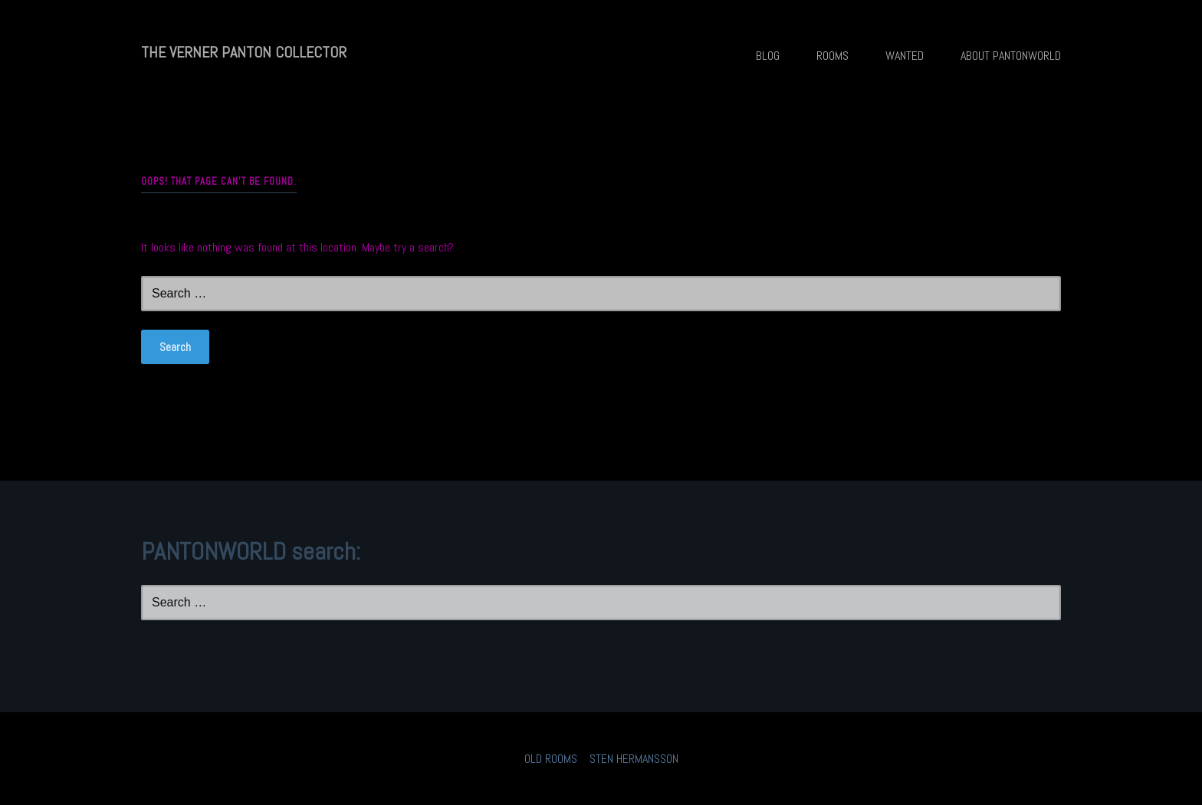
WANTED (904, 56)
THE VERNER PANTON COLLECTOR (243, 52)
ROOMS (832, 56)
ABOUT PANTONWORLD (1011, 56)
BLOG (768, 56)
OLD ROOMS (550, 759)
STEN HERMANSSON (634, 759)
